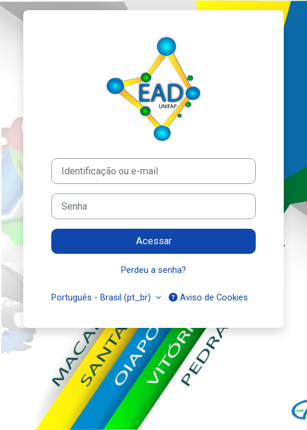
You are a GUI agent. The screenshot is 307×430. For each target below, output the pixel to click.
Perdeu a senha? (153, 270)
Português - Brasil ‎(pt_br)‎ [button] (102, 297)
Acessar (154, 241)
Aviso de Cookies (208, 297)
